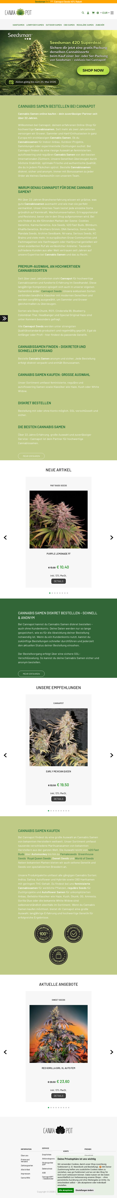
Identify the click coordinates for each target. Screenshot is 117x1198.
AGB (44, 1173)
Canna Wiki (25, 1178)
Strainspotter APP (47, 1163)
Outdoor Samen (54, 24)
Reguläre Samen (85, 24)
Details (58, 581)
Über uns (24, 1155)
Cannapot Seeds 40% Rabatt (67, 1)
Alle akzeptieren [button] (66, 1190)
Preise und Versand (25, 1160)
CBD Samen (69, 24)
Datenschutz (47, 1169)
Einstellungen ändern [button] (85, 1190)
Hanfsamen (18, 24)
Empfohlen (46, 1154)
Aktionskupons (48, 1159)
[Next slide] (111, 537)
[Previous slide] (5, 537)
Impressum (25, 1174)
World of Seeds (84, 872)
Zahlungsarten (27, 1165)
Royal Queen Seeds (39, 872)
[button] (49, 593)
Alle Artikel (25, 1169)
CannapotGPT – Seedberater (48, 1178)
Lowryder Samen (35, 24)
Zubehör (100, 24)
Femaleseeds (68, 868)
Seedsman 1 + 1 (42, 1)
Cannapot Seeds (51, 305)
